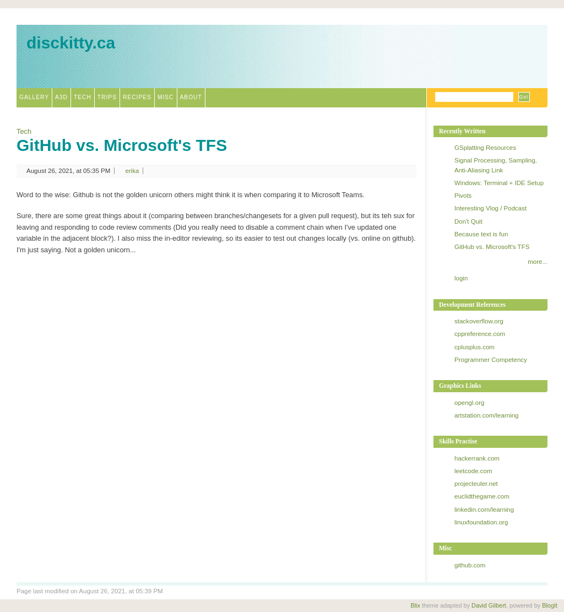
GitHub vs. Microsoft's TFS (122, 145)
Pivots (462, 195)
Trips (107, 97)
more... (537, 261)
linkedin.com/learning (484, 509)
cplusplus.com (474, 347)
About (191, 97)
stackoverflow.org (478, 321)
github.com (469, 565)
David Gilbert (488, 605)
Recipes (137, 97)
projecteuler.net (476, 483)
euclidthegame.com (481, 496)
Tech (82, 97)
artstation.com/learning (486, 415)
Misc (166, 97)
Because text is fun (481, 234)
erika (132, 170)
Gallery (34, 97)
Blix (415, 605)
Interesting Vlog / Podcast (490, 208)
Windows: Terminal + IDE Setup (499, 183)
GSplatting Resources (485, 147)
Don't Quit (468, 221)
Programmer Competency (490, 359)
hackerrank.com (477, 458)
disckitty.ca (70, 43)
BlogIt (549, 605)
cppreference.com (479, 334)
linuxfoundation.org (481, 522)
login (461, 278)
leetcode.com (473, 471)
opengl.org (469, 402)
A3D (61, 97)
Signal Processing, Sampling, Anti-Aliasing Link (495, 165)
